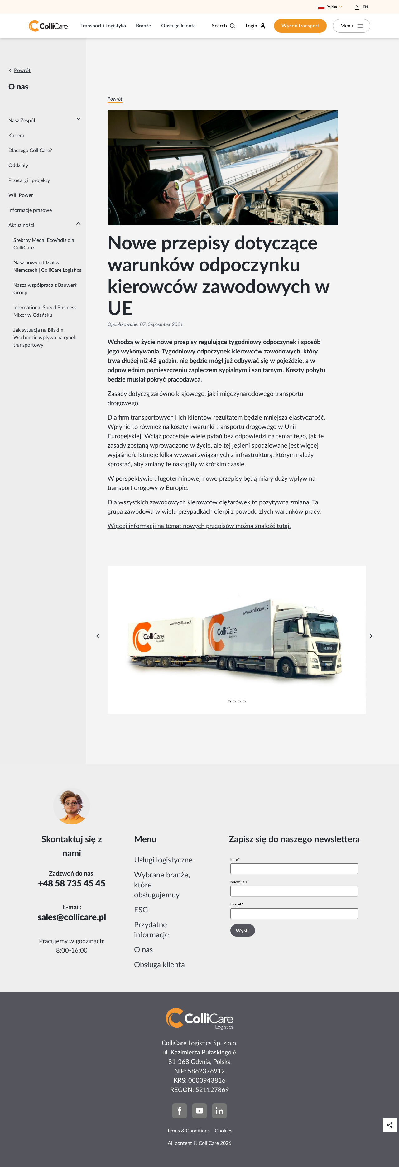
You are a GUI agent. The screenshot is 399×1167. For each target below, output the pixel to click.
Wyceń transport (300, 25)
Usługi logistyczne (163, 860)
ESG (141, 910)
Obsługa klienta (178, 25)
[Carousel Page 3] (239, 701)
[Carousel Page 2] (234, 701)
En (365, 7)
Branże (143, 25)
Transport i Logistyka (103, 25)
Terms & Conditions (188, 1130)
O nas (143, 950)
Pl (357, 7)
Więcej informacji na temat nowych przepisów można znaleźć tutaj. (199, 526)
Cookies (223, 1130)
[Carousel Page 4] (244, 701)
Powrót (22, 70)
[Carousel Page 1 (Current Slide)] (229, 701)
